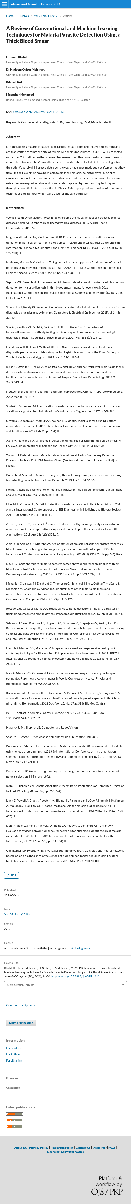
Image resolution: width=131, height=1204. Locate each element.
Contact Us (83, 1147)
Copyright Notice (72, 1152)
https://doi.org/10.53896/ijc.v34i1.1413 (38, 111)
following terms (81, 948)
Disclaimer (100, 1147)
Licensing (53, 1152)
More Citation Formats (20, 984)
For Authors (13, 1054)
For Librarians (14, 1060)
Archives (24, 16)
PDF (13, 875)
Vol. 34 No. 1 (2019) (46, 16)
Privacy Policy (38, 1147)
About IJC (20, 1147)
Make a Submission (21, 1023)
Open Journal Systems (20, 1005)
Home (10, 16)
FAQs (111, 1147)
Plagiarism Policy (62, 1147)
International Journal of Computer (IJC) (35, 4)
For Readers (13, 1048)
